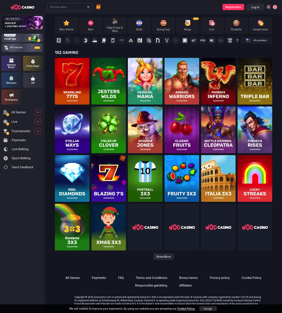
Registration (233, 7)
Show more (163, 256)
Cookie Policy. (186, 308)
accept (208, 309)
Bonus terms (188, 278)
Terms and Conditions (151, 278)
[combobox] (268, 7)
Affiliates (185, 285)
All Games (14, 113)
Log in (255, 7)
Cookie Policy (251, 278)
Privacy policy (220, 278)
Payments (99, 278)
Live (10, 122)
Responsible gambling (151, 285)
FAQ (121, 278)
